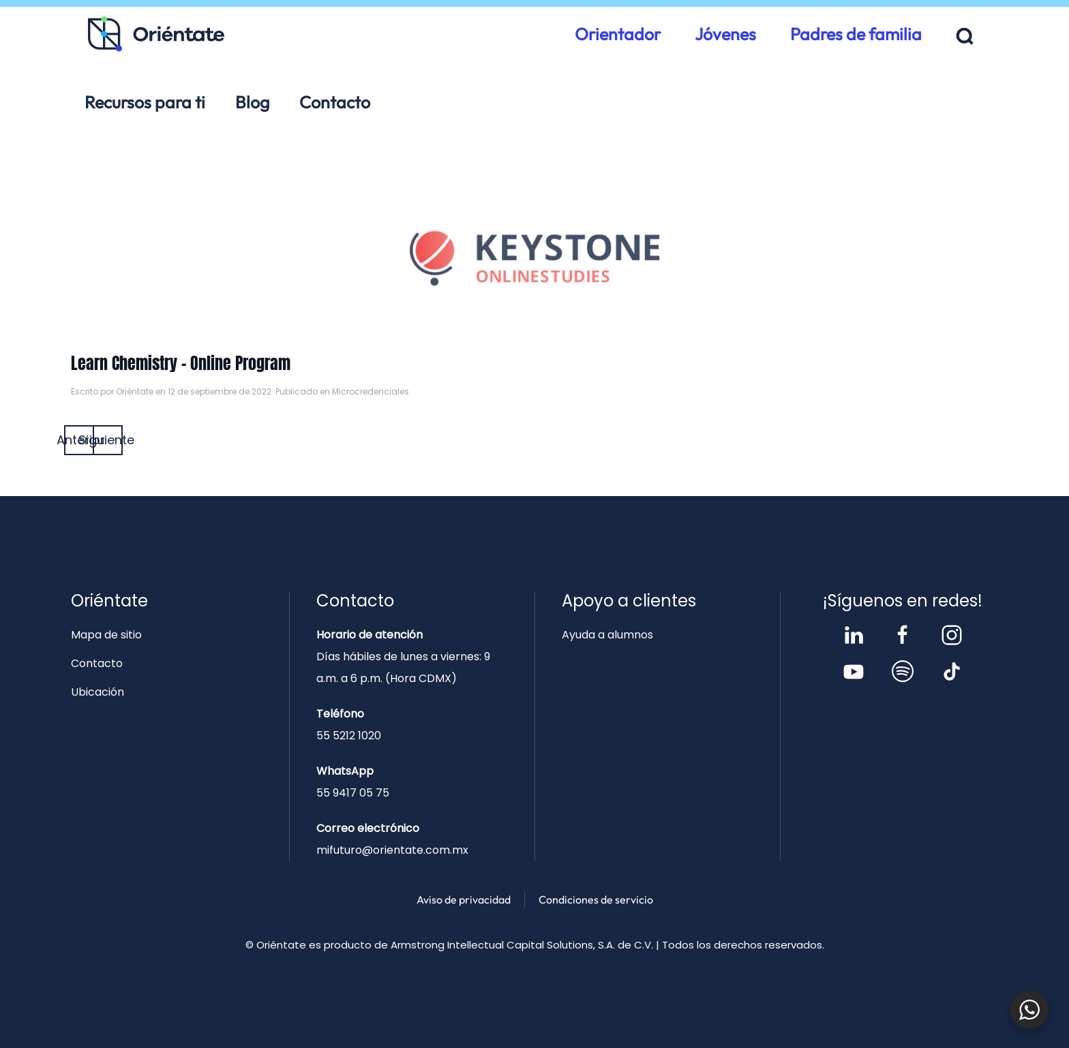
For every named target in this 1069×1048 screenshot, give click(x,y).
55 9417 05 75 (352, 793)
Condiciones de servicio (596, 899)
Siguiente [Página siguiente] (107, 439)
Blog (252, 102)
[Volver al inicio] (156, 34)
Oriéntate (134, 391)
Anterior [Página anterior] (79, 439)
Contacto (334, 102)
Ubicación (97, 692)
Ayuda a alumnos (607, 635)
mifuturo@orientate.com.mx (392, 850)
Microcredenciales (370, 391)
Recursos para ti (145, 102)
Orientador (618, 34)
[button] (965, 36)
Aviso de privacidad (464, 899)
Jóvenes (725, 34)
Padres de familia (856, 34)
